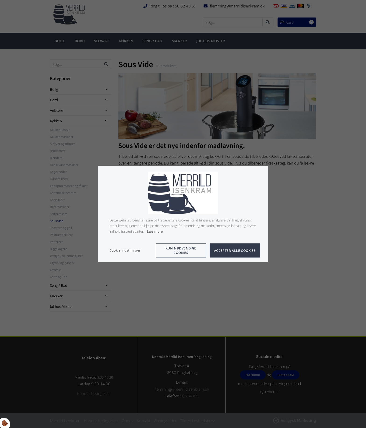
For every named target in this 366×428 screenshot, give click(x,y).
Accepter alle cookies (235, 250)
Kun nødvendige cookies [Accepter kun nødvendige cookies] (180, 250)
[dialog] (183, 214)
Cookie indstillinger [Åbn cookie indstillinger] (125, 250)
